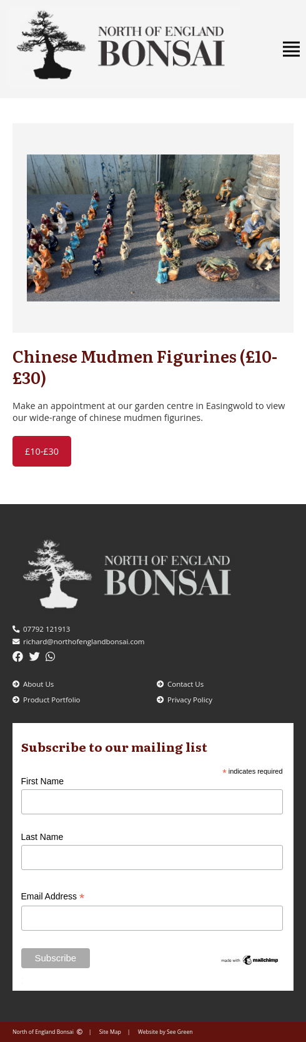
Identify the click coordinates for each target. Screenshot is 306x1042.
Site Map (110, 1032)
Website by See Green (165, 1032)
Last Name (42, 837)
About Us (33, 684)
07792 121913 (41, 629)
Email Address (53, 897)
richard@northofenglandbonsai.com (78, 641)
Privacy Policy (184, 699)
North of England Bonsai (47, 1032)
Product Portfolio (46, 699)
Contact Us (180, 684)
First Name (42, 781)
